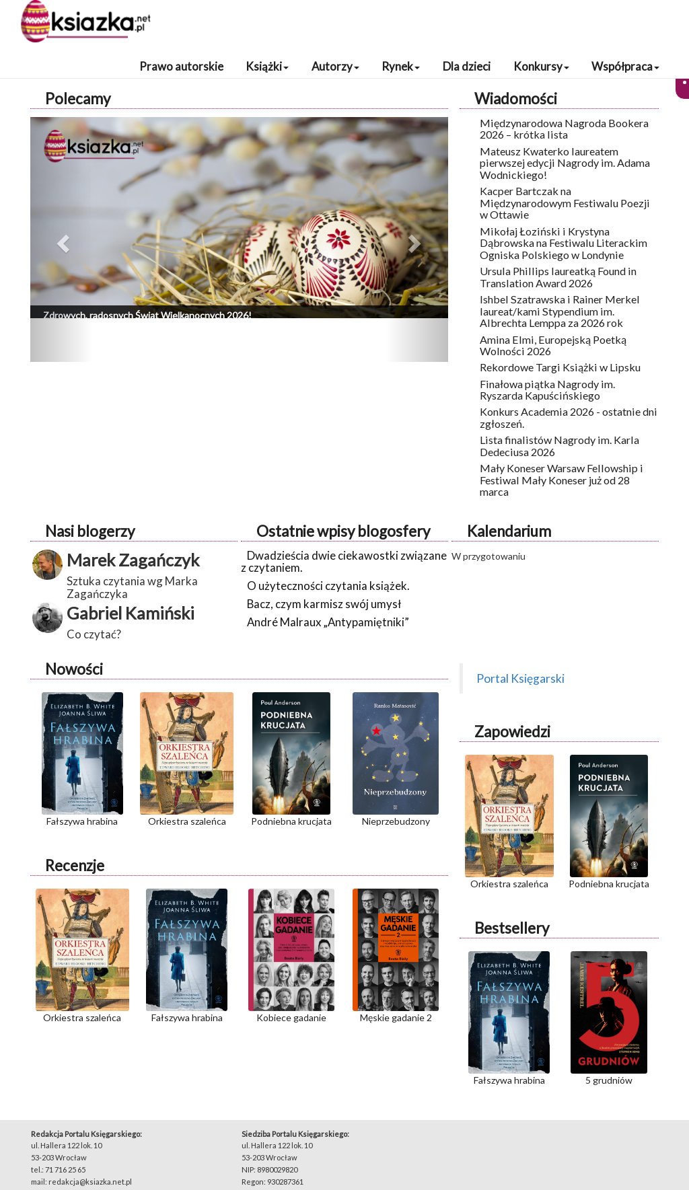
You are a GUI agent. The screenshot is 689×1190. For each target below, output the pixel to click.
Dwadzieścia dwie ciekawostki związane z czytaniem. (343, 561)
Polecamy (77, 98)
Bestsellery (511, 928)
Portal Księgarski (520, 678)
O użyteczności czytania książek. (328, 586)
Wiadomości (515, 98)
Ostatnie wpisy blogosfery (343, 531)
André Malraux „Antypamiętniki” (328, 622)
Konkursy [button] (541, 66)
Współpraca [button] (625, 66)
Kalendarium (509, 531)
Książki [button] (267, 66)
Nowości (74, 669)
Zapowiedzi (512, 731)
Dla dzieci (467, 66)
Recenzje (74, 865)
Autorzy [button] (335, 66)
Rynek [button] (401, 66)
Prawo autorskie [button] (181, 66)
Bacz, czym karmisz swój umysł (324, 604)
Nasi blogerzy (90, 531)
